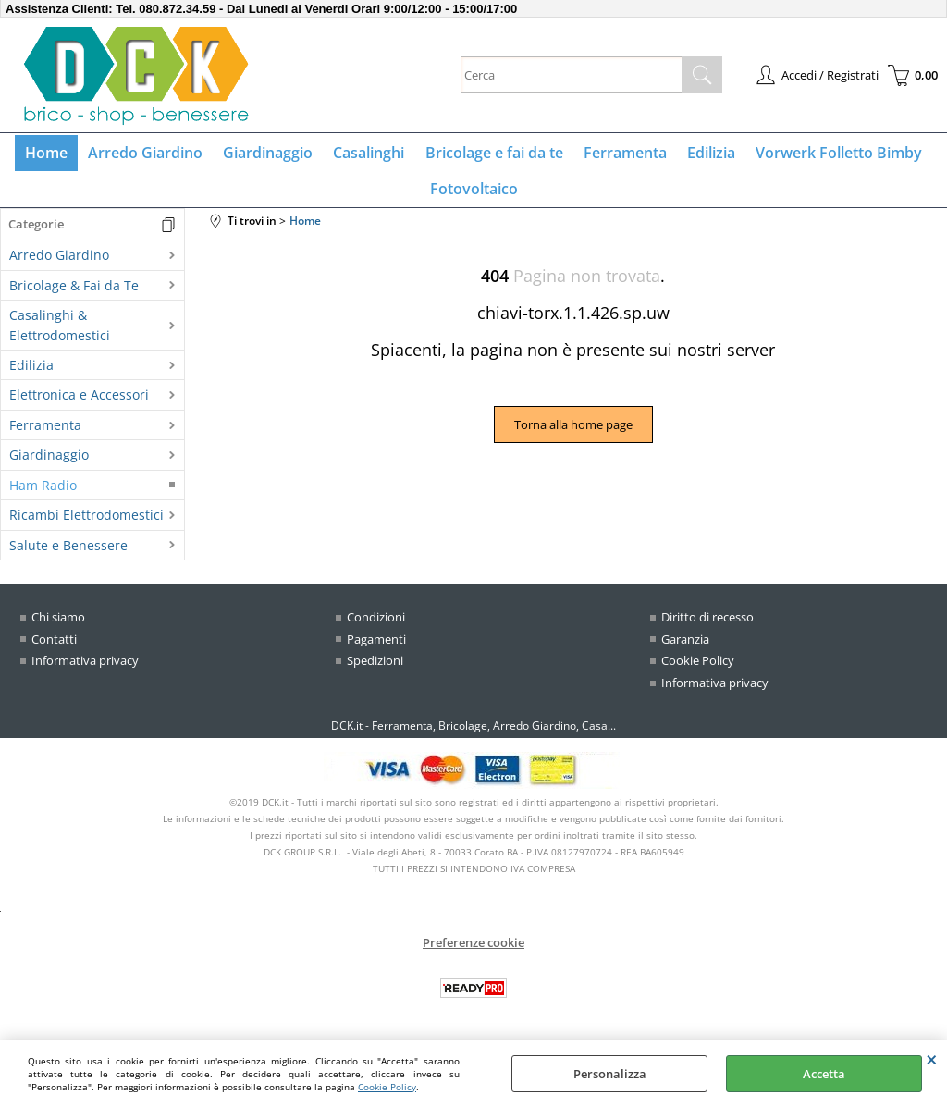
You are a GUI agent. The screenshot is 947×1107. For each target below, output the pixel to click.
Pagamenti (376, 646)
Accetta (824, 1073)
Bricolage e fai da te (493, 154)
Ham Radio (43, 493)
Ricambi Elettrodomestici (86, 523)
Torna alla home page (573, 432)
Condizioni (376, 625)
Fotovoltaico (474, 194)
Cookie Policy (387, 1086)
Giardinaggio (271, 154)
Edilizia (707, 154)
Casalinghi (370, 154)
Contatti (54, 646)
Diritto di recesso (707, 625)
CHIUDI (932, 1059)
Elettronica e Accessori (79, 403)
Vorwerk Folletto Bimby (832, 154)
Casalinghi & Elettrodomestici (59, 332)
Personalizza (609, 1073)
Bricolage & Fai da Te (74, 293)
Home (53, 154)
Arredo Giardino (150, 154)
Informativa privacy (85, 668)
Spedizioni (375, 668)
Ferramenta (622, 154)
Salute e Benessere (68, 552)
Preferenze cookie (473, 950)
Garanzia (685, 646)
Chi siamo (58, 625)
